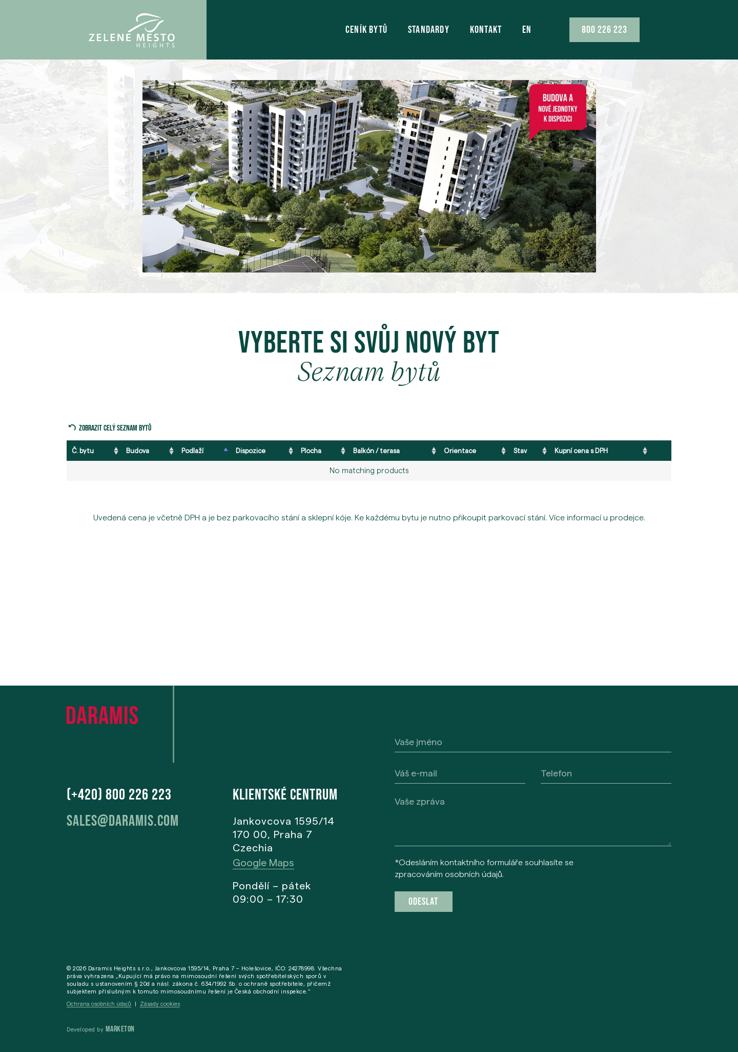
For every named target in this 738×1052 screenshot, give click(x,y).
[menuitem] (526, 29)
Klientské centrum (285, 795)
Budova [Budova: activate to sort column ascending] (137, 450)
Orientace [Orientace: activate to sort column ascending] (460, 450)
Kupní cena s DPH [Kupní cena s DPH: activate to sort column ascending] (581, 450)
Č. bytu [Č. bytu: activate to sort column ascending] (83, 450)
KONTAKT (486, 30)
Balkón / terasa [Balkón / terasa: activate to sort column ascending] (376, 450)
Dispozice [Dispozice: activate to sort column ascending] (250, 450)
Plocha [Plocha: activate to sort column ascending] (311, 450)
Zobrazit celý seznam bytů (115, 428)
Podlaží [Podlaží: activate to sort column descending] (192, 450)
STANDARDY (428, 30)
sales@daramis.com (123, 821)
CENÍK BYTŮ (366, 30)
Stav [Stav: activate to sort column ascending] (520, 450)
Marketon (120, 1029)
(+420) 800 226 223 (119, 795)
